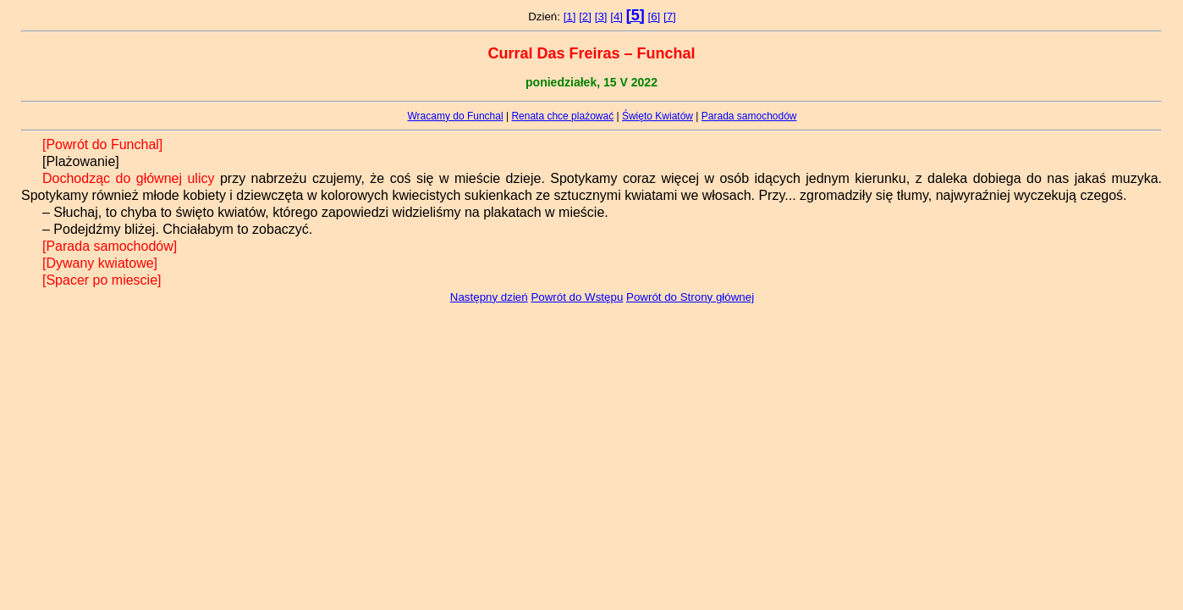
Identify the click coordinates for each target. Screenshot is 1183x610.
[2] (585, 16)
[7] (669, 16)
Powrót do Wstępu (577, 297)
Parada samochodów (749, 116)
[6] (653, 16)
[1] (570, 16)
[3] (601, 16)
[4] (616, 16)
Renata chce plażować (562, 116)
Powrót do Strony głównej (690, 297)
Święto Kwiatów (657, 116)
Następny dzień (489, 297)
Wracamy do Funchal (455, 116)
